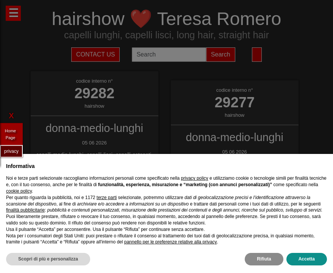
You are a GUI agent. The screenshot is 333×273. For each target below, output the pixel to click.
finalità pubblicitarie (25, 210)
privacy (11, 151)
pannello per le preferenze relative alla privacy (170, 242)
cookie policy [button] (19, 191)
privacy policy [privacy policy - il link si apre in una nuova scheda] (194, 178)
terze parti (107, 197)
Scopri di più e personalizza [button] (48, 259)
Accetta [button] (307, 259)
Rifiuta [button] (264, 259)
